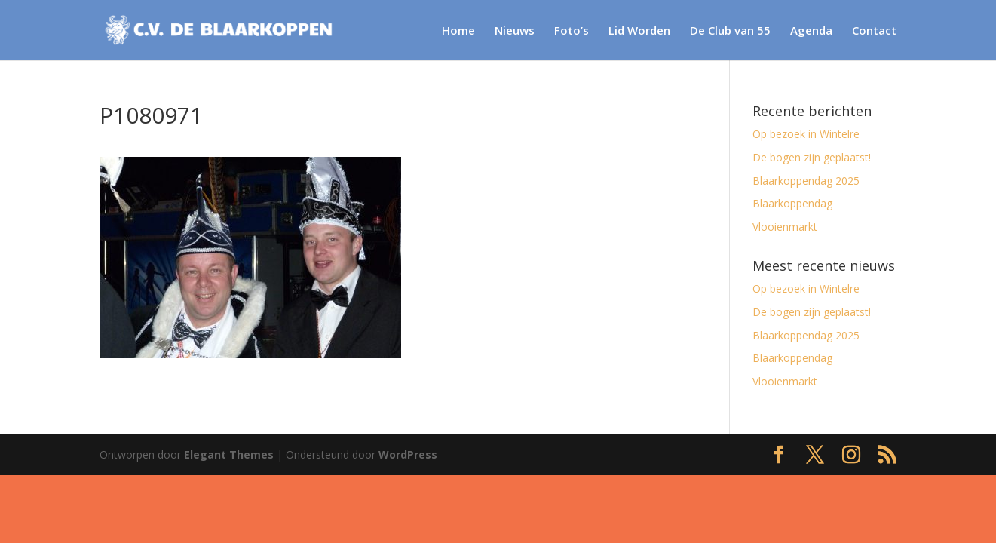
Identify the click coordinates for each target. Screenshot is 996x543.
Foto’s (571, 31)
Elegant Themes (229, 454)
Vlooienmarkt (784, 226)
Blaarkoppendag (792, 203)
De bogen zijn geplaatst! (811, 157)
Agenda (811, 31)
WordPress (407, 454)
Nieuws (515, 31)
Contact (874, 31)
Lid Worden (639, 31)
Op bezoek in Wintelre (806, 134)
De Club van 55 (730, 31)
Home (458, 31)
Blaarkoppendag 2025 (806, 180)
